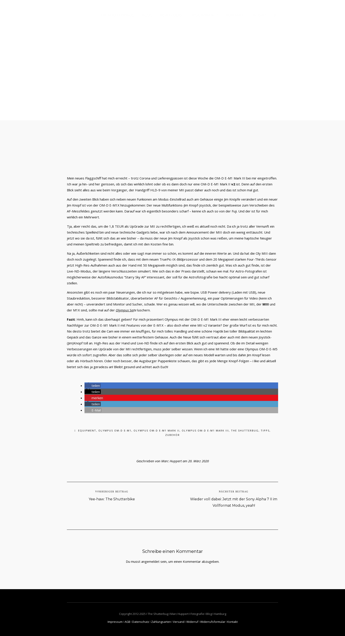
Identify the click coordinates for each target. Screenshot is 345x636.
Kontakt (235, 15)
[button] (92, 385)
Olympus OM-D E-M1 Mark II (157, 430)
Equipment (204, 15)
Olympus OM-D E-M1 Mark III (205, 430)
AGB (127, 622)
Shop (258, 15)
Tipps (265, 430)
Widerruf (192, 622)
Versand (178, 622)
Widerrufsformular (212, 622)
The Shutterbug (116, 15)
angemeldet (150, 561)
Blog (147, 15)
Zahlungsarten (161, 622)
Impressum (115, 622)
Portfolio (171, 15)
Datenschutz (140, 622)
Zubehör (172, 435)
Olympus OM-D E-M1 (114, 430)
